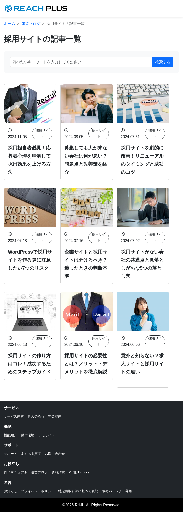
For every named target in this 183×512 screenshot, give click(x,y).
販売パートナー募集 (117, 491)
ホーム (9, 24)
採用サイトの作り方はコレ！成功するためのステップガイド (29, 363)
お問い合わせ (55, 454)
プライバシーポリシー (37, 491)
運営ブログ (30, 24)
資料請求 (58, 472)
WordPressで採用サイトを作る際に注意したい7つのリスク (30, 260)
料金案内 (54, 416)
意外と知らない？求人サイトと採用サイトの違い (142, 363)
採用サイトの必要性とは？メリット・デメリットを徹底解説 (85, 363)
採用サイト (42, 133)
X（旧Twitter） (80, 472)
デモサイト (46, 435)
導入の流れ (36, 416)
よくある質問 (31, 454)
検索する (162, 62)
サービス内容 (14, 416)
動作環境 (27, 435)
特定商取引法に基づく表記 (78, 491)
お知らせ (10, 491)
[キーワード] (81, 62)
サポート (10, 454)
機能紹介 (10, 435)
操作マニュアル (15, 472)
